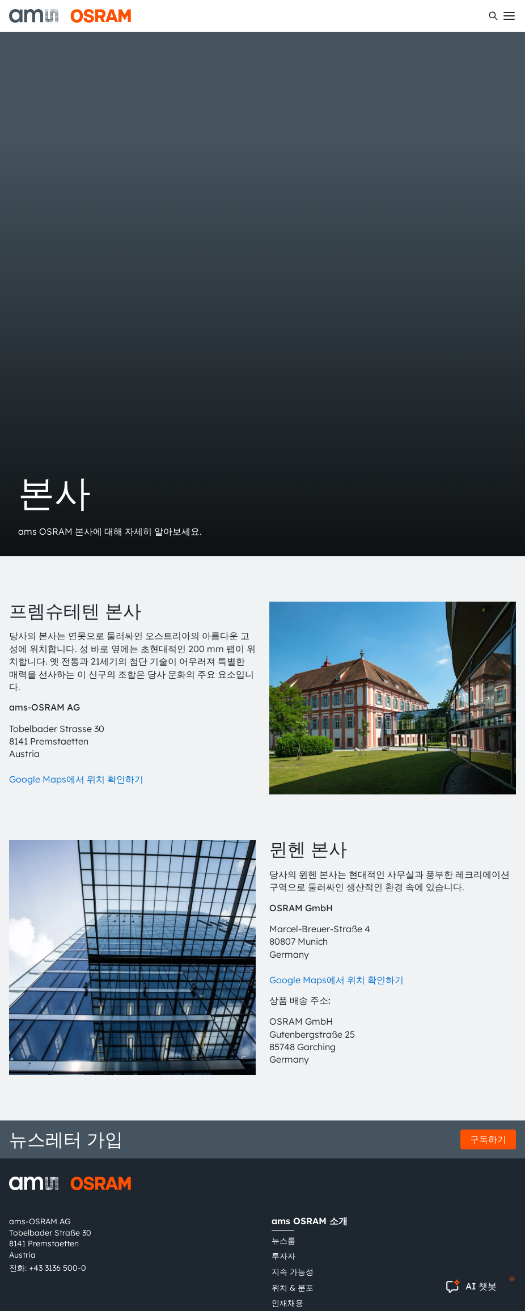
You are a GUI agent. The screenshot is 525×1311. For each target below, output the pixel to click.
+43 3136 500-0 (57, 1268)
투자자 (283, 1256)
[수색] (493, 16)
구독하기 (488, 1139)
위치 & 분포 (293, 1288)
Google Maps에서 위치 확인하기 (76, 779)
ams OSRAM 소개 (310, 1221)
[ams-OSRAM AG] (70, 16)
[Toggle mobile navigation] (509, 16)
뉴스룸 (283, 1241)
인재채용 (287, 1303)
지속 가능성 (293, 1272)
